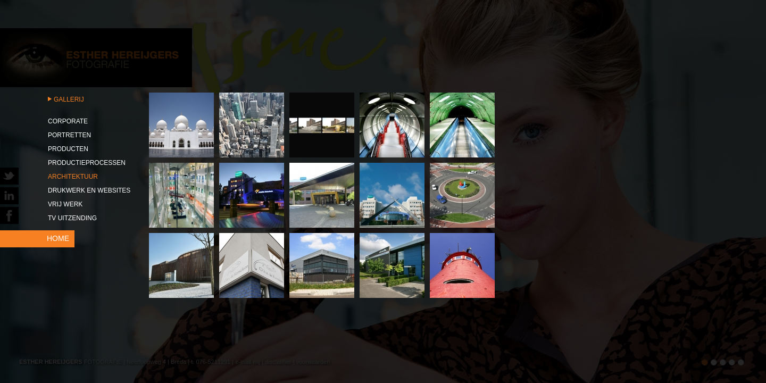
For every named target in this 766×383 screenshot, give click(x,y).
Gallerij (69, 99)
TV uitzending (72, 218)
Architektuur (73, 176)
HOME (58, 238)
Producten (68, 149)
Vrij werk (65, 204)
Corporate (68, 121)
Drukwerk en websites (89, 190)
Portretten (69, 135)
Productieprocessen (87, 162)
